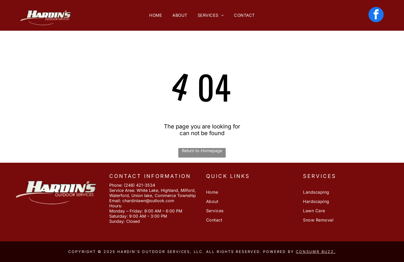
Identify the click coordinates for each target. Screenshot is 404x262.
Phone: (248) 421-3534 (132, 185)
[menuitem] (155, 15)
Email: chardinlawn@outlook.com (141, 200)
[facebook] (376, 15)
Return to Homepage (202, 150)
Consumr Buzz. (315, 251)
